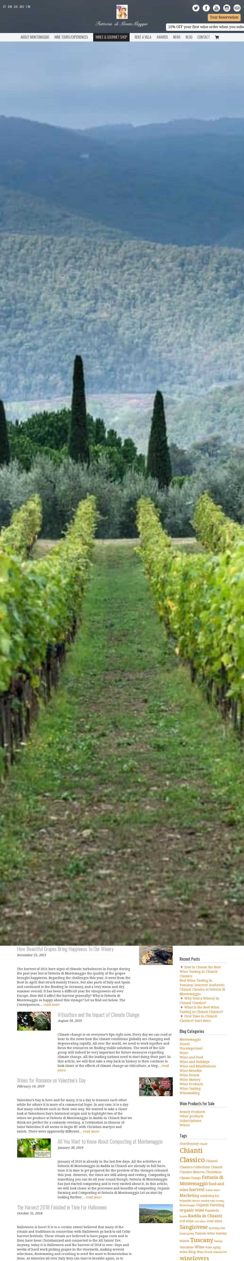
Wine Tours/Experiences (71, 37)
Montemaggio (190, 1039)
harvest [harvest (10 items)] (197, 1189)
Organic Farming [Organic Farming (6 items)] (210, 1205)
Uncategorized (191, 1048)
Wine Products (191, 1084)
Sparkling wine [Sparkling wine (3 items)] (217, 1228)
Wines (185, 1125)
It (4, 6)
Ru (22, 6)
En (10, 6)
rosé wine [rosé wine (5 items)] (214, 1221)
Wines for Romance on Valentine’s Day (51, 1080)
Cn (28, 6)
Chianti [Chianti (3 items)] (203, 1144)
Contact (204, 37)
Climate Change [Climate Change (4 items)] (190, 1178)
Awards (162, 37)
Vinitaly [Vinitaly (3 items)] (218, 1241)
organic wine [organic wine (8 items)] (192, 1210)
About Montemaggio (35, 37)
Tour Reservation (224, 17)
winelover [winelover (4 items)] (220, 1252)
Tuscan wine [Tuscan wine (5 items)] (205, 1233)
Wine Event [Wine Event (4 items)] (204, 1252)
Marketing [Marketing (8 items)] (189, 1195)
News (177, 37)
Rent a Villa (143, 37)
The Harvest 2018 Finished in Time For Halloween (62, 1207)
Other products (191, 1116)
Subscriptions (190, 1120)
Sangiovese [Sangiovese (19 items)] (194, 1227)
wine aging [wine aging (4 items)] (213, 1247)
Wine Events (189, 1075)
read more (52, 1004)
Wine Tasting (190, 1088)
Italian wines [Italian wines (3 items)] (213, 1190)
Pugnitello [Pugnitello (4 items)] (212, 1210)
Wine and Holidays (195, 1062)
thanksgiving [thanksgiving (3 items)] (187, 1233)
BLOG (189, 37)
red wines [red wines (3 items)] (200, 1221)
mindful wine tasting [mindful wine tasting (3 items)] (212, 1200)
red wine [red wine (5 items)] (187, 1221)
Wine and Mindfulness (198, 1066)
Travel (185, 1044)
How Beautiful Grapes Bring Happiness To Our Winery (65, 949)
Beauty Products (192, 1112)
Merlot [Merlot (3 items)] (196, 1200)
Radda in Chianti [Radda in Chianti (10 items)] (205, 1215)
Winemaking (190, 1093)
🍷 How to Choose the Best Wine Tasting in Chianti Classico (200, 971)
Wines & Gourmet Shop (111, 37)
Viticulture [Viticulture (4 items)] (187, 1247)
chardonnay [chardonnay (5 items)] (189, 1143)
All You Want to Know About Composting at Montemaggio (110, 1141)
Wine (184, 1053)
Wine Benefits (191, 1070)
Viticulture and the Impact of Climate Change (98, 1014)
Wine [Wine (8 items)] (199, 1247)
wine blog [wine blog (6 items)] (188, 1252)
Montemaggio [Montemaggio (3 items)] (187, 1205)
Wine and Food (191, 1057)
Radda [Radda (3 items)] (183, 1216)
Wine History (190, 1079)
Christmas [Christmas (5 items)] (213, 1172)
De (16, 6)
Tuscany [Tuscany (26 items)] (201, 1240)
